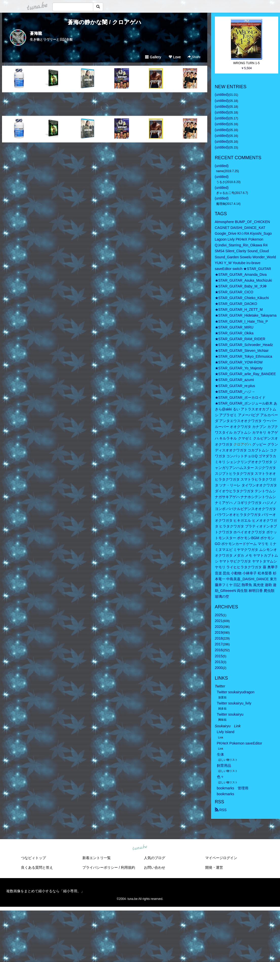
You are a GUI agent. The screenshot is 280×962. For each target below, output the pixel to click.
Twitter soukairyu (230, 714)
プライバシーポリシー (100, 867)
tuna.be (140, 847)
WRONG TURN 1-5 (246, 63)
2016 (219, 650)
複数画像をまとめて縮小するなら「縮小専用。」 (45, 891)
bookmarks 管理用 (232, 788)
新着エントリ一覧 (96, 858)
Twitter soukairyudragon (236, 692)
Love (175, 57)
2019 (219, 632)
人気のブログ (154, 858)
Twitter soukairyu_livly (234, 703)
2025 (219, 615)
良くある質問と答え (37, 867)
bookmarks (225, 794)
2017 (219, 644)
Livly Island (225, 732)
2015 (219, 656)
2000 (219, 668)
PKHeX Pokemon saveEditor (239, 743)
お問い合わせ (154, 867)
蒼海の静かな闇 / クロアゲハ (104, 22)
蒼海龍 (36, 33)
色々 (220, 777)
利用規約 (128, 867)
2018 (219, 638)
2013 (219, 662)
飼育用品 (224, 766)
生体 (220, 754)
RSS (221, 810)
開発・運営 (214, 867)
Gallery (153, 57)
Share (194, 57)
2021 (219, 621)
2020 (219, 627)
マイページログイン (221, 858)
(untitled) (222, 95)
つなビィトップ (33, 858)
